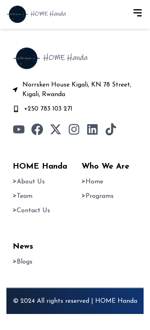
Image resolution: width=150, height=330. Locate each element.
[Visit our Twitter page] (56, 129)
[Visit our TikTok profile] (111, 129)
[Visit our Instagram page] (74, 129)
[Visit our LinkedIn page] (92, 129)
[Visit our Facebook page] (37, 129)
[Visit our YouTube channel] (19, 129)
